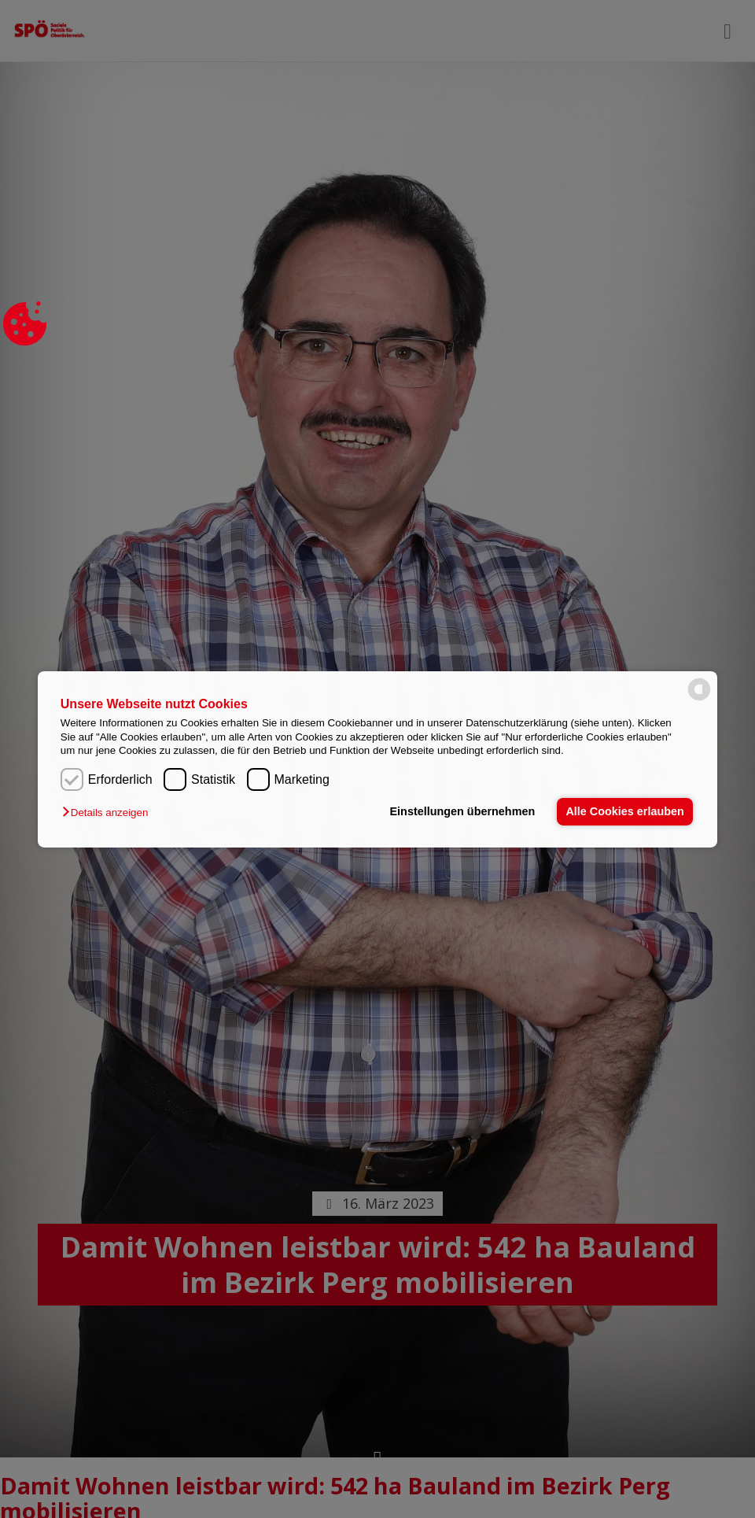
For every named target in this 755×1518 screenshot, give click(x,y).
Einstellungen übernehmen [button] (462, 811)
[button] (109, 812)
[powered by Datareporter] (699, 699)
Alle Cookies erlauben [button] (624, 811)
